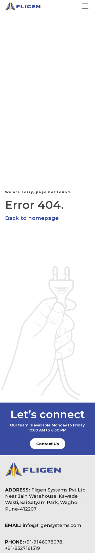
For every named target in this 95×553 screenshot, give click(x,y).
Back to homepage (32, 218)
